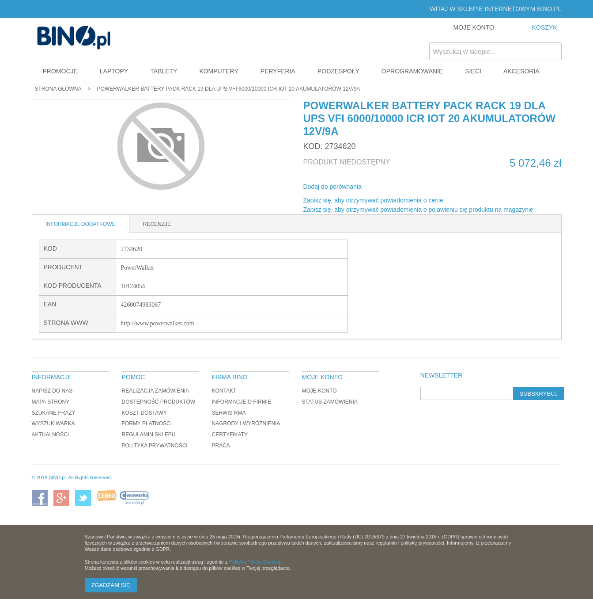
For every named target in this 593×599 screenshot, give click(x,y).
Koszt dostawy (144, 413)
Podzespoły (338, 71)
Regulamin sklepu (149, 434)
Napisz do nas (52, 391)
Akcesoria (521, 71)
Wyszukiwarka (53, 423)
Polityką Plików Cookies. (255, 562)
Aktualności (50, 434)
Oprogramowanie (412, 71)
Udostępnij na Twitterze (398, 187)
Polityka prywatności (155, 446)
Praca (221, 446)
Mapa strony (51, 402)
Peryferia (278, 71)
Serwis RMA (229, 413)
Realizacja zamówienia (155, 391)
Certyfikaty (230, 434)
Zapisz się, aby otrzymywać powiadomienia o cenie (373, 200)
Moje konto (319, 391)
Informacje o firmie (242, 402)
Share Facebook (380, 187)
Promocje (60, 71)
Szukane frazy (54, 413)
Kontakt (224, 391)
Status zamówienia (330, 402)
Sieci (473, 71)
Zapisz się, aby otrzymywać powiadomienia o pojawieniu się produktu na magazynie (418, 209)
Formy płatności (147, 423)
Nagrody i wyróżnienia (246, 423)
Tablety (163, 71)
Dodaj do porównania (332, 186)
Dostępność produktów (159, 402)
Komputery (218, 71)
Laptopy (114, 71)
